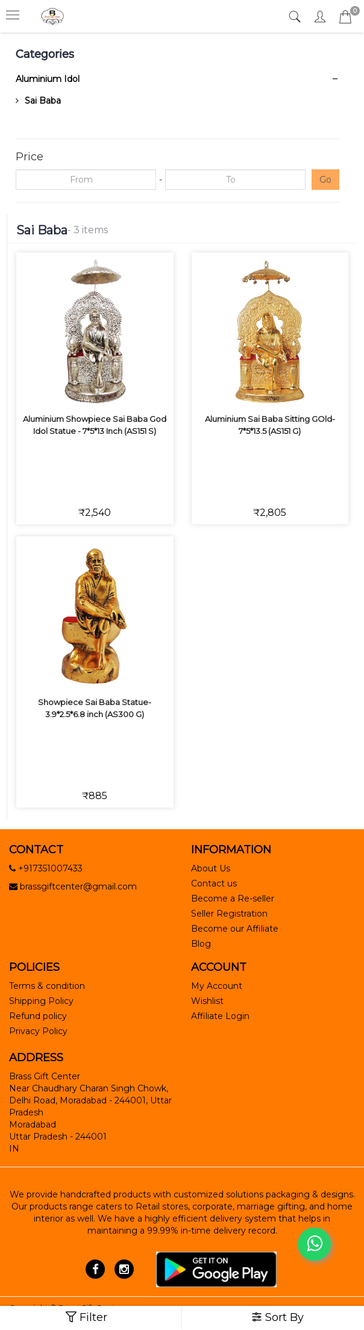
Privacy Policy (38, 1031)
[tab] (296, 17)
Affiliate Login (220, 1016)
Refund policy (38, 1016)
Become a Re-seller (232, 898)
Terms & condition (47, 985)
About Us (210, 868)
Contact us (214, 883)
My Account (216, 985)
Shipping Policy (41, 1001)
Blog (201, 943)
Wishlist (207, 1001)
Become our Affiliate (234, 928)
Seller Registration (229, 913)
